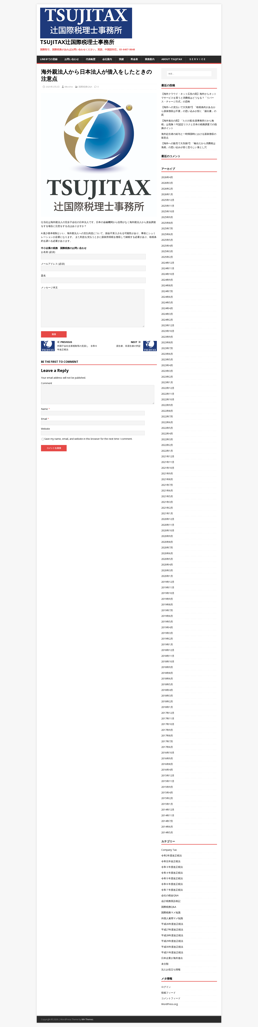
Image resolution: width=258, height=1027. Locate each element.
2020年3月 (167, 570)
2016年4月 (167, 769)
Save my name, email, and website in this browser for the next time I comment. (88, 438)
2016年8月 (167, 764)
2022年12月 (167, 388)
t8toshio (69, 86)
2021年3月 (167, 502)
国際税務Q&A (85, 86)
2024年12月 (167, 262)
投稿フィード (168, 992)
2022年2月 (167, 445)
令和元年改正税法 (170, 861)
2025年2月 (167, 256)
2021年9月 (167, 473)
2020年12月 (167, 519)
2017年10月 (167, 724)
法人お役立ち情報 (170, 969)
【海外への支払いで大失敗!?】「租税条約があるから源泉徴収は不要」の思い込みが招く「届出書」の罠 (188, 110)
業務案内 (149, 59)
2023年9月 (167, 336)
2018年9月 (167, 667)
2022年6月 (167, 422)
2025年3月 (167, 251)
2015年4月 (167, 792)
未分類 (164, 963)
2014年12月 (167, 809)
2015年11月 (167, 781)
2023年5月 (167, 359)
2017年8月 (167, 735)
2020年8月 (167, 541)
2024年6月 (167, 296)
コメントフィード (170, 998)
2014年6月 (167, 826)
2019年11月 (167, 587)
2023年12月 (167, 325)
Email (44, 418)
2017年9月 (167, 729)
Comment (46, 383)
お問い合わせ (71, 59)
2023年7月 (167, 348)
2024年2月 (167, 319)
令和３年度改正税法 (172, 866)
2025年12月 (167, 200)
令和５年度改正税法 (172, 878)
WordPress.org (169, 1004)
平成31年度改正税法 (172, 952)
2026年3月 (167, 182)
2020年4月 (167, 564)
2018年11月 (167, 655)
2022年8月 (167, 410)
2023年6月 (167, 353)
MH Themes (87, 1019)
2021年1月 (167, 513)
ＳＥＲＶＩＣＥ (197, 59)
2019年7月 (167, 610)
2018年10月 (167, 661)
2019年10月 (167, 593)
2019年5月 (167, 621)
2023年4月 (167, 365)
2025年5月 (167, 239)
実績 (121, 59)
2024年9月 (167, 279)
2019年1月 (167, 644)
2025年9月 (167, 217)
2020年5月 (167, 559)
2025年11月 (167, 205)
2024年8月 (167, 285)
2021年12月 (167, 456)
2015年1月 (167, 804)
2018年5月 (167, 684)
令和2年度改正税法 (171, 855)
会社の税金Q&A (170, 895)
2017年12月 (167, 712)
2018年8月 (167, 672)
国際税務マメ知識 (170, 912)
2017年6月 (167, 747)
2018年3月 (167, 695)
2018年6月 (167, 678)
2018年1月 (167, 707)
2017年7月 (167, 741)
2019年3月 (167, 633)
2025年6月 (167, 234)
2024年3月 (167, 313)
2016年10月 (167, 752)
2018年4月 (167, 690)
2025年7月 (167, 228)
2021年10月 (167, 467)
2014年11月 (167, 815)
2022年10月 (167, 399)
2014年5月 (167, 832)
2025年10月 (167, 211)
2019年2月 (167, 638)
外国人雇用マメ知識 (172, 918)
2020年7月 (167, 547)
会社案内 (107, 59)
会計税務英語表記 (170, 901)
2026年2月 (167, 188)
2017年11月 (167, 718)
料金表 (134, 59)
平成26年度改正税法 (172, 923)
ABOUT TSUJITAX (171, 59)
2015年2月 (167, 798)
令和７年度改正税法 (172, 889)
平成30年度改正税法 (172, 946)
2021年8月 (167, 479)
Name (45, 409)
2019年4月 (167, 627)
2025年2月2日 (53, 86)
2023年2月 (167, 376)
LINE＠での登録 (48, 59)
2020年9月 (167, 536)
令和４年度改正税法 (172, 872)
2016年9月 (167, 758)
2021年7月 (167, 484)
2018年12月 (167, 650)
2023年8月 (167, 342)
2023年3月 (167, 370)
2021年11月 (167, 462)
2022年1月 (167, 450)
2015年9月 (167, 786)
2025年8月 (167, 222)
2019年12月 (167, 581)
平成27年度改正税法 (172, 929)
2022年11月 (167, 393)
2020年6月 (167, 553)
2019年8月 (167, 604)
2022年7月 (167, 416)
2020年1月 (167, 576)
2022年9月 (167, 405)
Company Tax (169, 849)
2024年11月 (167, 268)
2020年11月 (167, 524)
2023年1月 (167, 382)
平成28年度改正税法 (172, 935)
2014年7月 (167, 821)
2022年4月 (167, 433)
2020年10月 (167, 530)
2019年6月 (167, 615)
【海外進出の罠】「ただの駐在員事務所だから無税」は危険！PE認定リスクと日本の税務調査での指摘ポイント (189, 124)
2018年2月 (167, 701)
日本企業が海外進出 (172, 958)
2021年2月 (167, 507)
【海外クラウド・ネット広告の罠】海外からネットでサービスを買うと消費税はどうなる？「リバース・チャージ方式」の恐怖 (188, 97)
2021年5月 (167, 496)
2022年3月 (167, 439)
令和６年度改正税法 (172, 884)
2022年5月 (167, 427)
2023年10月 (167, 331)
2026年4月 (167, 177)
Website (45, 428)
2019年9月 (167, 598)
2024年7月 (167, 291)
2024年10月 (167, 274)
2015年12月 (167, 775)
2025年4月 (167, 245)
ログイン (166, 986)
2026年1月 (167, 194)
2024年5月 (167, 302)
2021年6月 (167, 490)
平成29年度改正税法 (172, 941)
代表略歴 (90, 59)
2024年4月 (167, 308)
